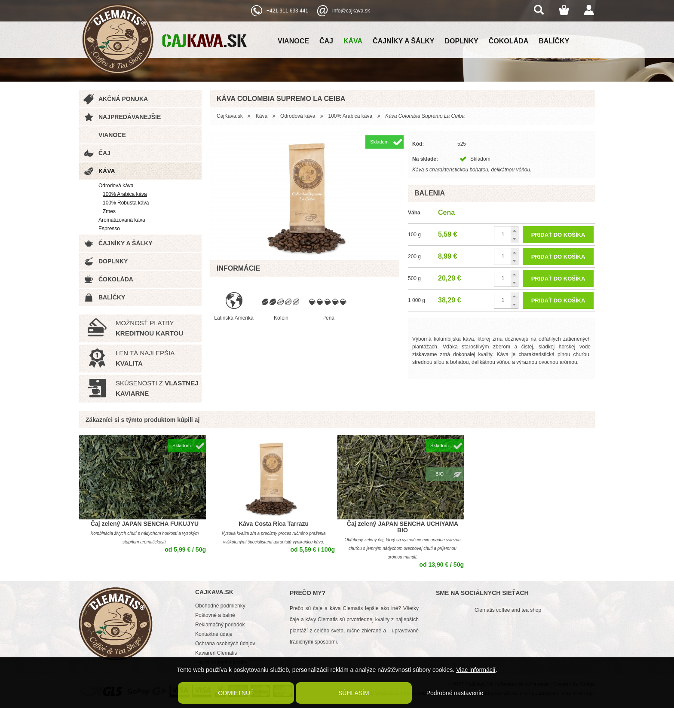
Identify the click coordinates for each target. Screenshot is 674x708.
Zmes (109, 211)
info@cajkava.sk (351, 11)
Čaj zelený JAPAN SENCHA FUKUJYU (145, 523)
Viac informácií (476, 669)
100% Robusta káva (126, 202)
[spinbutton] (506, 234)
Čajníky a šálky (403, 41)
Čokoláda (508, 41)
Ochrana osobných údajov (225, 644)
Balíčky (554, 41)
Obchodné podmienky (220, 606)
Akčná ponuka (123, 98)
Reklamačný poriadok (220, 625)
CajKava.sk (230, 116)
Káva (352, 41)
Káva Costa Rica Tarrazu (274, 523)
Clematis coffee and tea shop (508, 610)
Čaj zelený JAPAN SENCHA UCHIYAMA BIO (402, 527)
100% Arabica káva (125, 194)
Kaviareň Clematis (216, 653)
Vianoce (293, 41)
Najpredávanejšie (129, 116)
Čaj (326, 41)
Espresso (109, 228)
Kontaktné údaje (214, 634)
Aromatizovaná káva (121, 220)
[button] (514, 230)
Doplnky (461, 41)
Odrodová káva (115, 185)
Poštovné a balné (215, 615)
